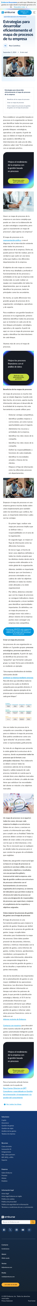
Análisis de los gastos (9, 1131)
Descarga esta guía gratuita (18, 181)
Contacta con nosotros (12, 1026)
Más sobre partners (8, 1154)
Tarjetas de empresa (8, 1134)
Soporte (4, 1160)
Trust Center (31, 1301)
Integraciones (6, 1152)
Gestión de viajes (7, 1128)
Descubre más (20, 7)
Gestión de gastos (8, 1125)
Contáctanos (5, 1249)
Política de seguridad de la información (15, 1204)
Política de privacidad (9, 1202)
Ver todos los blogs (12, 1104)
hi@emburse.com (7, 1267)
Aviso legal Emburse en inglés (12, 1196)
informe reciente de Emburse (14, 1019)
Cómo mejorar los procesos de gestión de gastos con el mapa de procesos (18, 107)
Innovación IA (6, 1149)
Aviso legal (5, 1193)
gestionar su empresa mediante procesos (18, 678)
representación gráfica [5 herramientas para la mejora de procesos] (12, 240)
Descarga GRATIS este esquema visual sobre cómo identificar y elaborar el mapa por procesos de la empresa (18, 631)
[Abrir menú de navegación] (34, 12)
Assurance (5, 1123)
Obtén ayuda (5, 1258)
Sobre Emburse (7, 1173)
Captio (4, 1120)
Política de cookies (8, 1199)
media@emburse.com (8, 1276)
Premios (4, 1175)
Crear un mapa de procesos (15, 102)
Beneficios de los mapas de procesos (18, 99)
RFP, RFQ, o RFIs (7, 1157)
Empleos (4, 1181)
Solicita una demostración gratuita (18, 377)
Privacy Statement (7, 1301)
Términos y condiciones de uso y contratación (17, 1207)
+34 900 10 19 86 (10, 1285)
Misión (4, 1178)
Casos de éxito (7, 1146)
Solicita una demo (25, 12)
